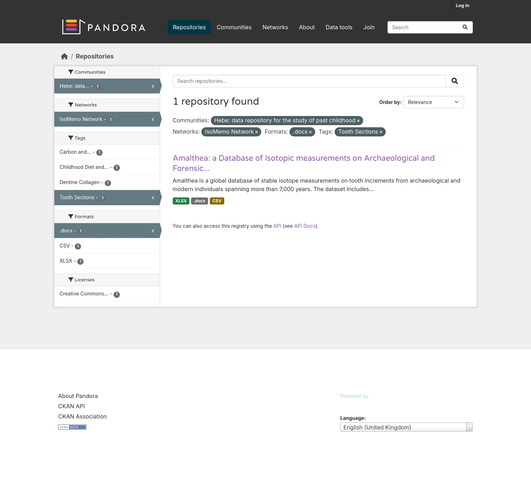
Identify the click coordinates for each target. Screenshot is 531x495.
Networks (275, 27)
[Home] (64, 56)
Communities (234, 27)
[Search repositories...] (430, 27)
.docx (200, 200)
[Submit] (465, 27)
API (277, 226)
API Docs (304, 226)
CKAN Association (82, 416)
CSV (216, 200)
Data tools (339, 27)
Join (369, 27)
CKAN (352, 404)
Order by (389, 102)
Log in (462, 5)
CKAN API (71, 406)
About (307, 27)
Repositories (189, 27)
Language (352, 418)
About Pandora (78, 395)
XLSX (181, 200)
